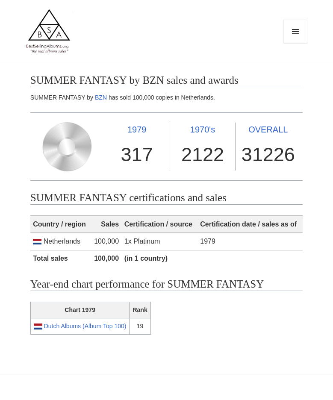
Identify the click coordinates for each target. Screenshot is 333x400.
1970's (202, 129)
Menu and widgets (295, 43)
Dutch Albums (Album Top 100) (85, 326)
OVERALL (268, 129)
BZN (101, 97)
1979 (137, 129)
